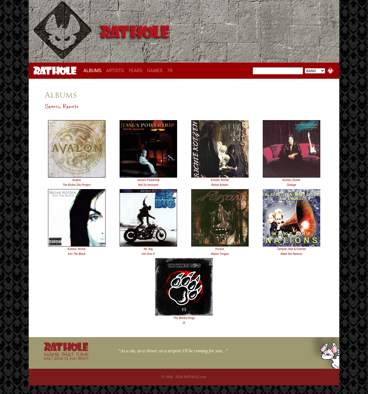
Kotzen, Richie (220, 180)
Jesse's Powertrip (148, 180)
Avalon (76, 180)
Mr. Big (148, 249)
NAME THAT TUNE (66, 356)
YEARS (136, 70)
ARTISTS (115, 70)
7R (169, 70)
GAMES (154, 70)
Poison (219, 249)
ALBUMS (93, 70)
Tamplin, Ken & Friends (291, 249)
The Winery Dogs (184, 318)
